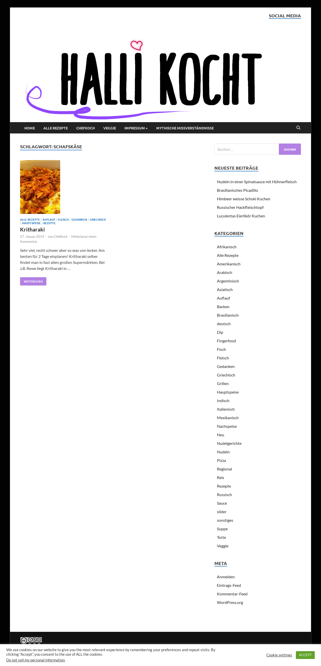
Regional (224, 468)
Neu (220, 434)
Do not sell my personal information (35, 660)
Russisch (224, 494)
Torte (221, 537)
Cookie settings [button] (279, 655)
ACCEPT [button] (305, 655)
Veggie (109, 128)
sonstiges (225, 520)
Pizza (221, 460)
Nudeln (223, 451)
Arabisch (224, 272)
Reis (220, 477)
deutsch (224, 323)
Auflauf (49, 219)
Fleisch (63, 219)
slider (221, 511)
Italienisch (226, 409)
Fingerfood (226, 340)
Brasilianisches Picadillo (237, 190)
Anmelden (226, 576)
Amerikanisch (228, 263)
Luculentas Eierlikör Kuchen (241, 215)
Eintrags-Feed (229, 585)
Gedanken (79, 219)
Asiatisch (225, 289)
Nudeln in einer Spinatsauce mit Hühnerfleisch (257, 181)
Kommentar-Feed (232, 593)
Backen (223, 306)
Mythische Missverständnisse (185, 128)
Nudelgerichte (229, 443)
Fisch (221, 349)
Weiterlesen (31, 280)
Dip (220, 332)
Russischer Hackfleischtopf (240, 207)
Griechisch (98, 219)
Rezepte (49, 223)
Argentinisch (228, 280)
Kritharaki (32, 229)
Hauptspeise (31, 223)
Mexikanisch (228, 417)
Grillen (223, 383)
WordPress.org (230, 602)
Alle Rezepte (55, 128)
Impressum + (136, 128)
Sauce (222, 503)
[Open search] (298, 128)
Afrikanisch (226, 246)
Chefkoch (85, 128)
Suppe (222, 528)
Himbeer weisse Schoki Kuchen (243, 198)
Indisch (223, 400)
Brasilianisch (228, 315)
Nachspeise (227, 426)
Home (29, 128)
